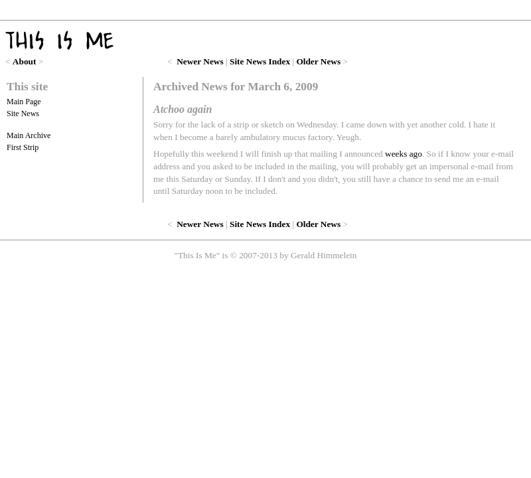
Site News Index (260, 61)
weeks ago (403, 154)
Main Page (24, 101)
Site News (23, 113)
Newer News (200, 61)
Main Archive (28, 135)
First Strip (22, 147)
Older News (318, 61)
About (25, 61)
